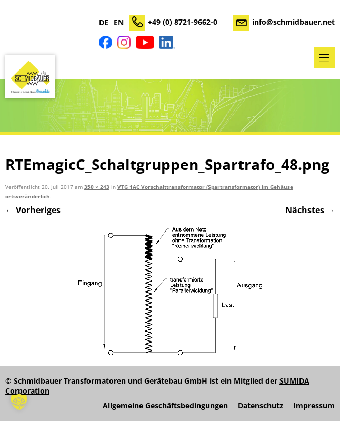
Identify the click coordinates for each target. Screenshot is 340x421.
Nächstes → (310, 210)
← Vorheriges (33, 210)
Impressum (314, 405)
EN (119, 22)
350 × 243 (96, 187)
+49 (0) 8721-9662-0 (182, 22)
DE (103, 22)
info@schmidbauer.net (293, 22)
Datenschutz (260, 405)
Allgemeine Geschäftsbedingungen (165, 405)
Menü (324, 57)
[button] (19, 402)
